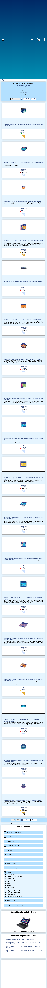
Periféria (9, 850)
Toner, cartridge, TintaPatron (14, 880)
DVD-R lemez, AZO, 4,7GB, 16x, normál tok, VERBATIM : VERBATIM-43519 (22, 319)
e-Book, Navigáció (12, 836)
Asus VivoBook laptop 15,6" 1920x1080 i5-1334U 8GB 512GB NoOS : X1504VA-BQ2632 (24, 943)
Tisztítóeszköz (11, 887)
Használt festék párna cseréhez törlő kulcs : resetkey (20, 939)
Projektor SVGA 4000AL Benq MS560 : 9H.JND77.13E (20, 955)
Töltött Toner (10, 881)
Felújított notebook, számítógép (15, 905)
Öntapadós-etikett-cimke (14, 891)
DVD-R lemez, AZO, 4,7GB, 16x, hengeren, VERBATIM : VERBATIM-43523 (22, 359)
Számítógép (10, 841)
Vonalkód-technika (12, 863)
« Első (12, 99)
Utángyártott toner (12, 894)
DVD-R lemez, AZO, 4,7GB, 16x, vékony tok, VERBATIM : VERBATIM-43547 (22, 201)
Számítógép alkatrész (13, 845)
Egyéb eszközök (11, 900)
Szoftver (9, 859)
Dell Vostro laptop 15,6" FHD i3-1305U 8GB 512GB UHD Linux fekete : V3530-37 (24, 947)
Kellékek (18, 80)
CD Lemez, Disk (24, 80)
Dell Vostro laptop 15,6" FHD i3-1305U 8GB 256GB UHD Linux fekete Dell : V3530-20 (25, 951)
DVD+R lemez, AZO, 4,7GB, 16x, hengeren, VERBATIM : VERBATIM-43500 (22, 800)
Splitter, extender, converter (14, 896)
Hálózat (9, 854)
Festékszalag (10, 878)
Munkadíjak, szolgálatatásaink (15, 868)
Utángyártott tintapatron (14, 892)
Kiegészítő (9, 885)
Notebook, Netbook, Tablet (14, 832)
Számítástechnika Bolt (10, 80)
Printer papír (10, 889)
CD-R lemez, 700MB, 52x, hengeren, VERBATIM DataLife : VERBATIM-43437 (23, 281)
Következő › (26, 99)
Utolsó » (33, 99)
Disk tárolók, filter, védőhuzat (14, 876)
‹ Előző (17, 99)
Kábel (8, 883)
